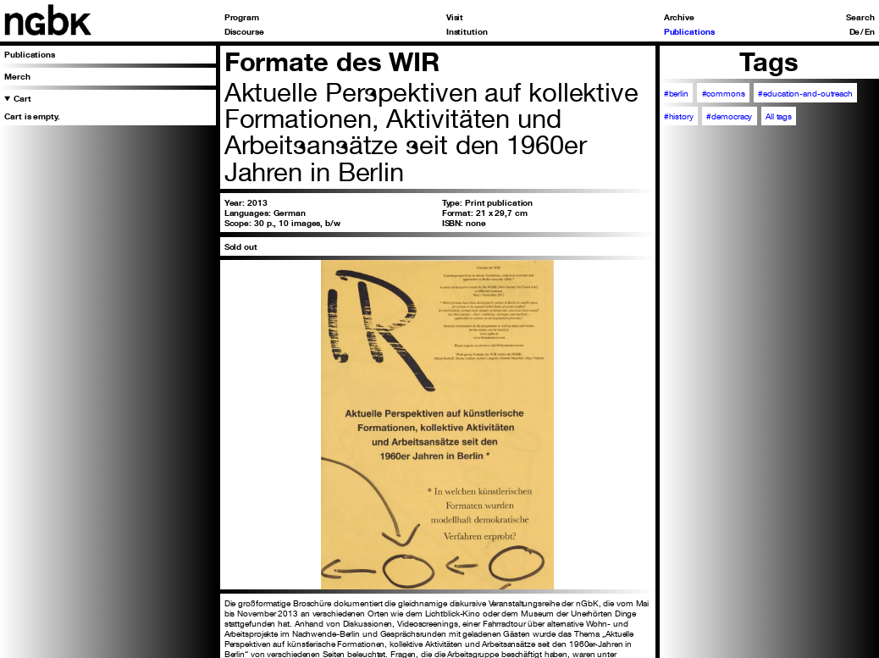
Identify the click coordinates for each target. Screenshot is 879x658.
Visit (454, 17)
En (870, 31)
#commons (723, 93)
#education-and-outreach (805, 93)
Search (860, 17)
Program (241, 17)
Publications (689, 31)
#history (679, 116)
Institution (467, 31)
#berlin (676, 93)
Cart (22, 98)
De (854, 31)
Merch (17, 76)
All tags (779, 116)
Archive (679, 17)
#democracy (729, 116)
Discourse (244, 31)
